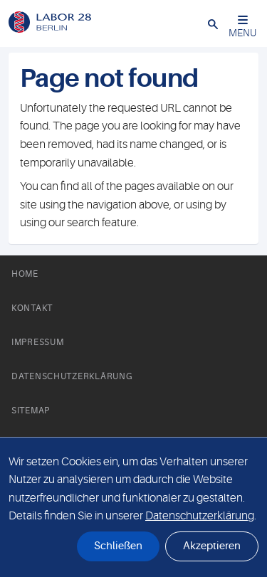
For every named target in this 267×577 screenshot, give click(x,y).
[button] (213, 23)
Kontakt (32, 308)
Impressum (37, 342)
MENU (242, 26)
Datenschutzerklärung (71, 376)
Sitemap (30, 410)
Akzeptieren (212, 546)
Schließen (118, 546)
